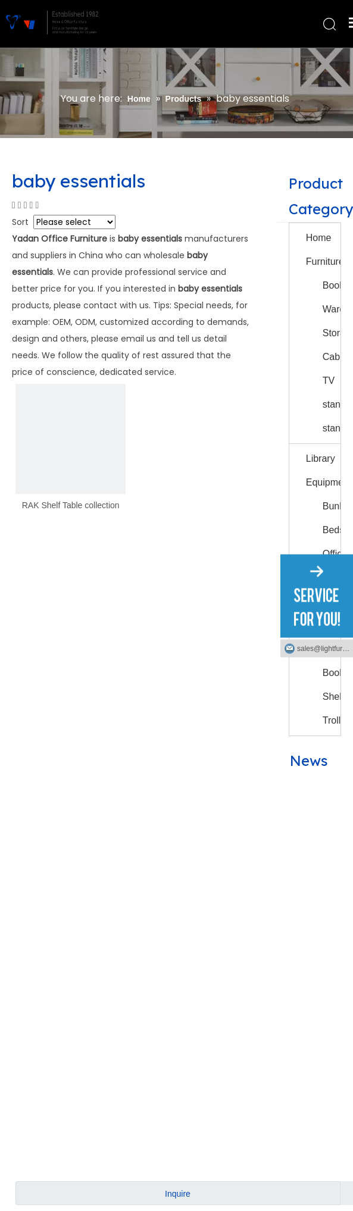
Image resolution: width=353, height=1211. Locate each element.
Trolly (331, 720)
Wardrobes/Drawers (331, 309)
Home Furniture (323, 250)
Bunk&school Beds (331, 518)
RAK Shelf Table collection (71, 505)
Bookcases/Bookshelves (331, 285)
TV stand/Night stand (331, 404)
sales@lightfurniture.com (325, 648)
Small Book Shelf (331, 673)
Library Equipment (323, 470)
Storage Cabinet (331, 345)
